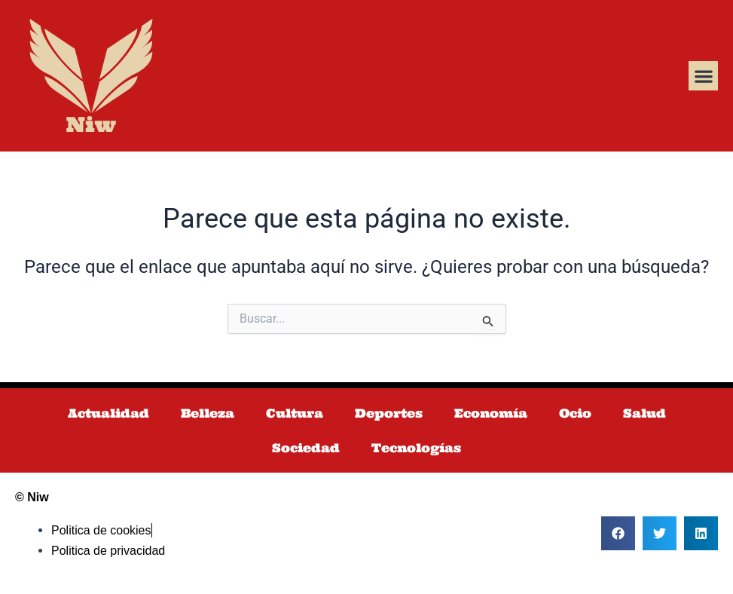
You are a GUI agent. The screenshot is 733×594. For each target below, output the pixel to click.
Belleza (207, 413)
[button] (703, 75)
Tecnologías (416, 447)
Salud (644, 413)
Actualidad (108, 413)
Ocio (575, 413)
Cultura (294, 413)
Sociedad (306, 447)
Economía (490, 413)
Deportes (389, 413)
